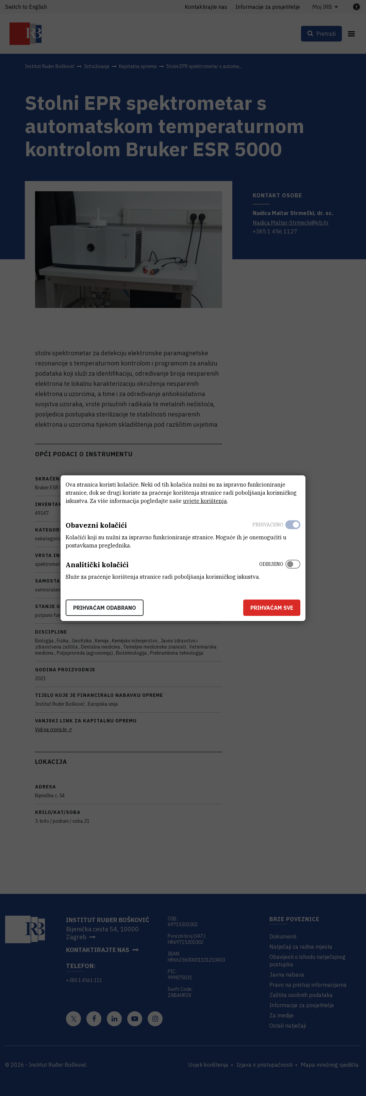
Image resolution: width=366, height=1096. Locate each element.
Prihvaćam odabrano (104, 607)
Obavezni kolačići (96, 525)
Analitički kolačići (97, 564)
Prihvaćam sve (271, 607)
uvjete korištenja (205, 500)
